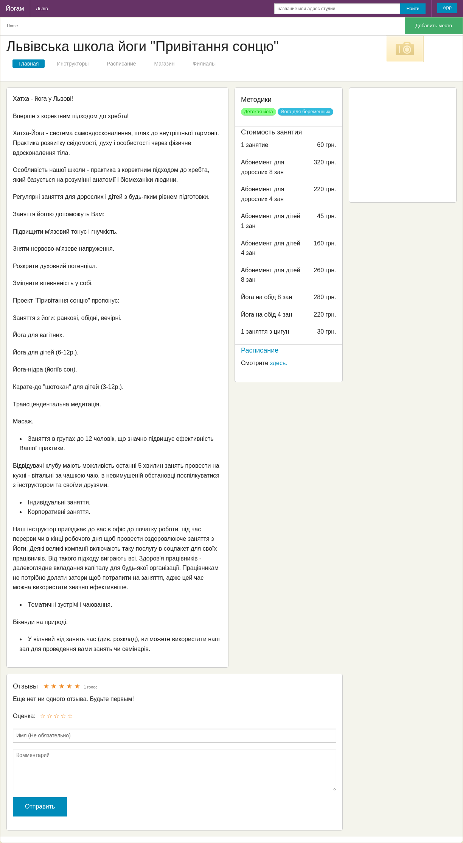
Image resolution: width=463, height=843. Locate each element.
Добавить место (433, 25)
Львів (42, 8)
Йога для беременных (305, 111)
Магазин (164, 64)
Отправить (40, 806)
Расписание (121, 64)
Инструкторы (73, 64)
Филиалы (204, 64)
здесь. (278, 363)
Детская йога (258, 111)
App (447, 7)
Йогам (15, 8)
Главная (29, 64)
